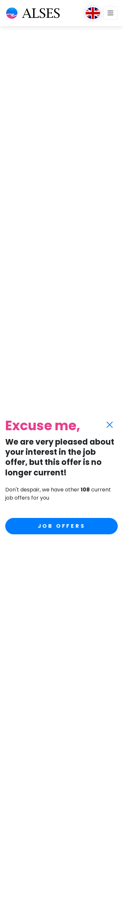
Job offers (62, 526)
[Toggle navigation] (110, 13)
